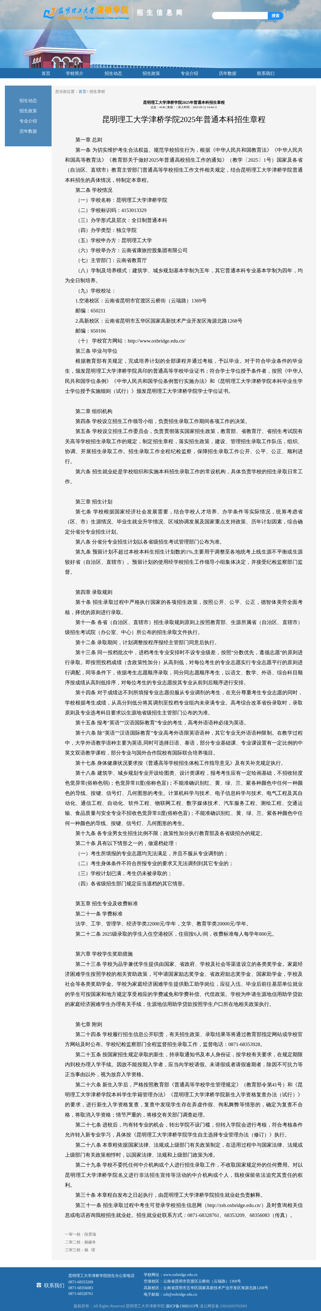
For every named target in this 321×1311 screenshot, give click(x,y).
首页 (82, 91)
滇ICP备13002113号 (182, 1306)
